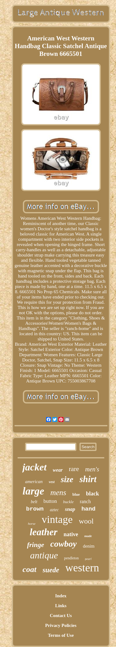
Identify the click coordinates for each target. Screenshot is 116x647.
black (92, 493)
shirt (88, 479)
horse (31, 523)
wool (86, 521)
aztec (54, 509)
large (33, 491)
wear (58, 470)
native (71, 534)
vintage (57, 519)
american (34, 481)
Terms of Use (61, 635)
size (67, 479)
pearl (88, 559)
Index (61, 595)
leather (44, 532)
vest (52, 482)
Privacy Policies (60, 625)
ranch (85, 501)
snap (70, 509)
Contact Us (61, 615)
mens (58, 492)
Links (61, 605)
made (88, 536)
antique (44, 555)
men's (92, 469)
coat (30, 569)
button (50, 501)
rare (74, 469)
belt (34, 501)
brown (35, 509)
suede (51, 570)
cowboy (63, 544)
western (82, 568)
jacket (34, 467)
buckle (68, 501)
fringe (35, 545)
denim (89, 546)
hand (88, 509)
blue (76, 494)
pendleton (71, 558)
